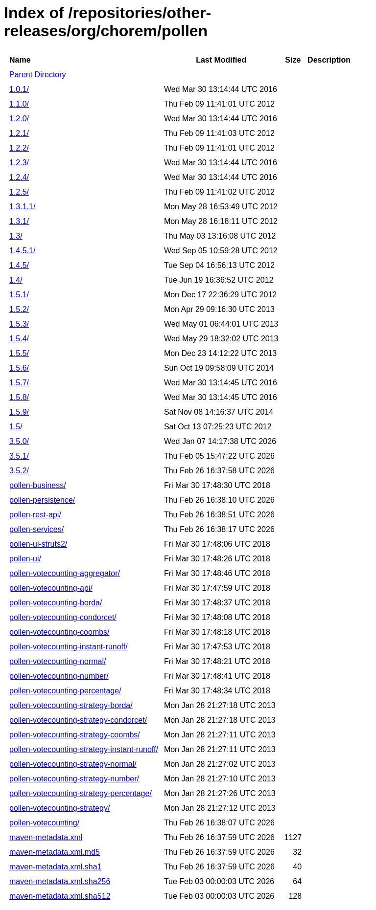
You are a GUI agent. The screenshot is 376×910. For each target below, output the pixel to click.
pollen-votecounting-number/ (59, 676)
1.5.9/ (19, 412)
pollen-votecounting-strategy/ (59, 808)
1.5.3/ (19, 324)
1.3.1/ (19, 221)
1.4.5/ (19, 265)
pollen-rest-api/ (35, 514)
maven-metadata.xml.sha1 (55, 867)
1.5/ (16, 426)
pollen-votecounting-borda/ (55, 603)
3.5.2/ (19, 470)
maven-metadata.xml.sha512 (59, 896)
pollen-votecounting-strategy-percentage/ (80, 793)
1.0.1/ (19, 89)
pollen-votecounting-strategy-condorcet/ (78, 720)
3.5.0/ (19, 441)
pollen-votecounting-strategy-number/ (74, 779)
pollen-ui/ (25, 559)
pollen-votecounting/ (44, 823)
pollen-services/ (36, 529)
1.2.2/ (19, 148)
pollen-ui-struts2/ (38, 544)
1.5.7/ (19, 382)
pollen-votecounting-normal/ (57, 661)
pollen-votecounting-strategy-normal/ (73, 764)
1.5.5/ (19, 353)
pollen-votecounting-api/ (51, 588)
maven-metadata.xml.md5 (54, 852)
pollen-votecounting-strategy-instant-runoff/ (83, 749)
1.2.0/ (19, 118)
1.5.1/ (19, 294)
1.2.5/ (19, 192)
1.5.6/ (19, 368)
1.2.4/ (19, 177)
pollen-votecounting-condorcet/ (63, 617)
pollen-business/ (37, 485)
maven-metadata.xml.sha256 (59, 881)
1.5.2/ (19, 309)
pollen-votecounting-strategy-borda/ (71, 705)
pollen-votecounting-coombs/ (59, 632)
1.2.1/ (19, 133)
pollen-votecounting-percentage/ (65, 691)
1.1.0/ (19, 104)
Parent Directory (37, 74)
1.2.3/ (19, 162)
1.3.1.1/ (22, 206)
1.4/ (16, 280)
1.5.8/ (19, 397)
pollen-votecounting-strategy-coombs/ (74, 735)
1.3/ (16, 236)
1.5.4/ (19, 338)
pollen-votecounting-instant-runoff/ (68, 647)
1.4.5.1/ (22, 250)
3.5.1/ (19, 456)
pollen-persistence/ (42, 500)
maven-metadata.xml (45, 837)
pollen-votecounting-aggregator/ (64, 573)
